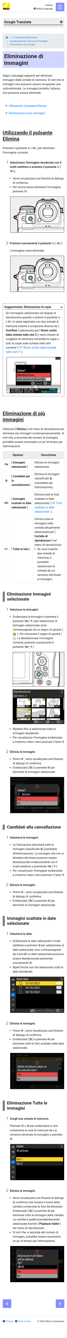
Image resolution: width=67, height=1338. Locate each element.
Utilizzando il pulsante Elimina (28, 106)
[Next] (60, 1303)
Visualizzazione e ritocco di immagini (29, 41)
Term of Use (24, 1321)
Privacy (9, 1321)
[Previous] (7, 1303)
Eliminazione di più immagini (27, 113)
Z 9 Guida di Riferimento (24, 37)
